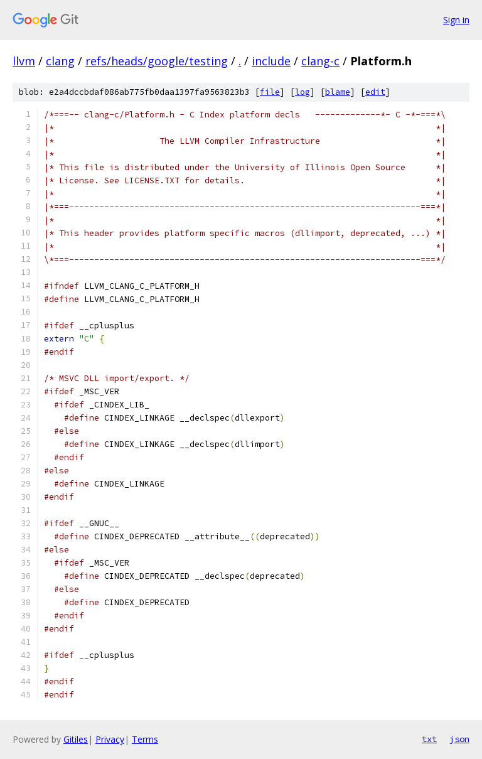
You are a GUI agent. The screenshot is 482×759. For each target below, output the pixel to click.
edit (375, 92)
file (270, 92)
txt (429, 739)
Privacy (109, 739)
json (459, 739)
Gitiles (75, 739)
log (302, 92)
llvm (24, 60)
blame (337, 92)
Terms (145, 739)
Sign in (456, 20)
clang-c (320, 60)
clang (60, 60)
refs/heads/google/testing (156, 60)
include (271, 60)
